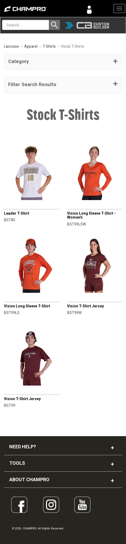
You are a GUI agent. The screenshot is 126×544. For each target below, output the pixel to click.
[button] (63, 62)
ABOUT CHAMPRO (29, 479)
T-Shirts (49, 46)
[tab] (63, 62)
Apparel (31, 46)
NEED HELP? (22, 446)
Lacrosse (11, 46)
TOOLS (17, 463)
